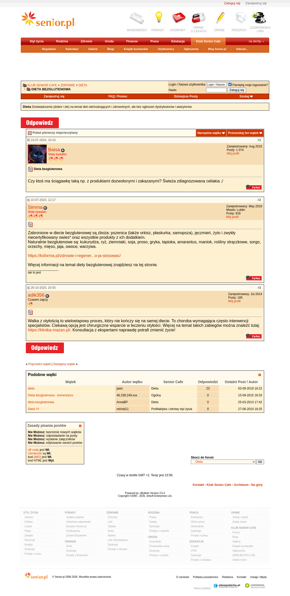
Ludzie (28, 526)
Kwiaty (153, 521)
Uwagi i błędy (258, 576)
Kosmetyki (155, 541)
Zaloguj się (232, 3)
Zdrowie (86, 41)
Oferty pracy (198, 521)
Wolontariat (197, 526)
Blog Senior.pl (217, 48)
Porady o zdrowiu (117, 549)
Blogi (110, 48)
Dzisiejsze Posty (186, 96)
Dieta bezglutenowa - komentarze (50, 395)
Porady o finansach (77, 555)
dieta (31, 388)
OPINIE (219, 30)
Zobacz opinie (240, 517)
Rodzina (62, 41)
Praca (154, 41)
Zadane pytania (75, 517)
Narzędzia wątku (209, 133)
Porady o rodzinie (159, 531)
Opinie (235, 512)
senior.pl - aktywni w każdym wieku (48, 22)
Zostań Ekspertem (76, 535)
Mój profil (233, 153)
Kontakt (198, 485)
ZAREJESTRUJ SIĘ (243, 555)
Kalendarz (72, 48)
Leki (110, 521)
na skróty (255, 41)
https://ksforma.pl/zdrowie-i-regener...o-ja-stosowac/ (74, 255)
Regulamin (49, 48)
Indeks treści (239, 559)
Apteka (112, 535)
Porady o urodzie (159, 555)
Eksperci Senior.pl (76, 526)
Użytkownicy (166, 48)
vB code (33, 450)
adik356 (36, 295)
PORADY (157, 30)
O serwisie (182, 576)
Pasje (28, 531)
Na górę (257, 485)
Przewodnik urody (159, 546)
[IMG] (37, 457)
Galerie (93, 48)
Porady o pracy (199, 535)
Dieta (83, 85)
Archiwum (241, 485)
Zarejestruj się (256, 3)
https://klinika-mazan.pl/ (49, 330)
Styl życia (37, 41)
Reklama (227, 576)
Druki (69, 546)
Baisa (54, 149)
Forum (236, 532)
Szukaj (244, 96)
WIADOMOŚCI (137, 30)
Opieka (112, 526)
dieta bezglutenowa (41, 402)
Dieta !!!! (33, 409)
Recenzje (30, 540)
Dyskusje (30, 549)
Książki (29, 544)
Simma (35, 207)
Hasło (172, 90)
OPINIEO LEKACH (198, 29)
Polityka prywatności (205, 576)
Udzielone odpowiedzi (78, 521)
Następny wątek (64, 364)
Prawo (152, 517)
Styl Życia (30, 512)
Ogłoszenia (191, 48)
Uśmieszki (35, 453)
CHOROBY (177, 30)
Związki (29, 535)
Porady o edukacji (201, 559)
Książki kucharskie (136, 48)
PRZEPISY (239, 30)
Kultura (29, 521)
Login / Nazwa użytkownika (187, 84)
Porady (70, 512)
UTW (194, 550)
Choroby (112, 517)
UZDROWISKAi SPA (260, 29)
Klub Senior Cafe (208, 41)
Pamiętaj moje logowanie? (248, 85)
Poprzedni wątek (39, 364)
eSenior (29, 517)
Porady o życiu (33, 553)
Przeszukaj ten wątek (243, 133)
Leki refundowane (118, 540)
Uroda (109, 41)
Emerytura (197, 517)
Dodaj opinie (239, 521)
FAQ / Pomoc (118, 96)
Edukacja (178, 41)
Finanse (132, 41)
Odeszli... (242, 48)
